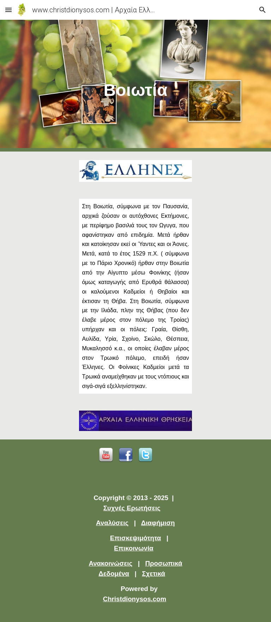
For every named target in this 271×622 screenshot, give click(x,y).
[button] (8, 9)
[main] (135, 85)
